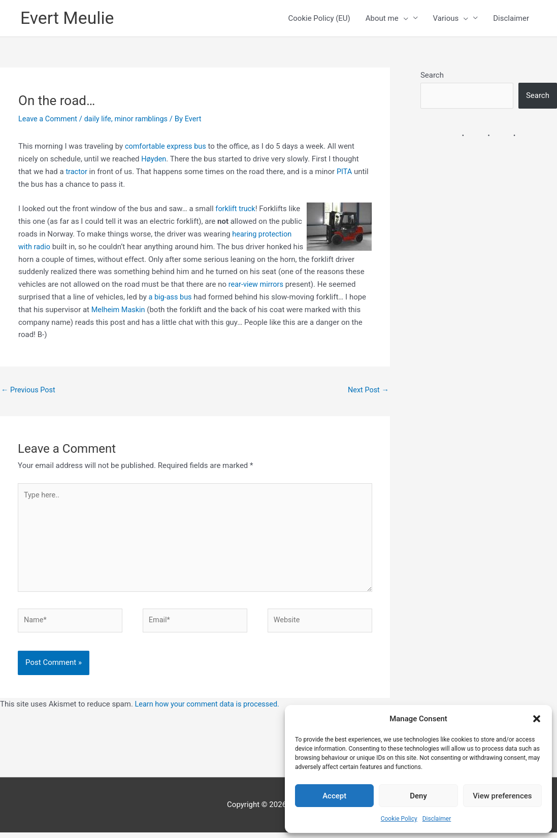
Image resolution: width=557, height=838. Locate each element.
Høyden (154, 159)
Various (451, 19)
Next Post (367, 390)
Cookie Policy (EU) (319, 18)
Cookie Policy (399, 818)
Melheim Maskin (119, 309)
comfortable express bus (167, 146)
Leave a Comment (49, 119)
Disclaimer (436, 818)
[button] (537, 719)
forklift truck (235, 209)
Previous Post (29, 390)
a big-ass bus (171, 296)
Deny (418, 795)
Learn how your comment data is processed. (210, 710)
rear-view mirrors (256, 284)
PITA (346, 172)
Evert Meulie (69, 18)
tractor (76, 172)
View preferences (502, 795)
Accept (334, 795)
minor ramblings (145, 119)
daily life (100, 119)
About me (387, 19)
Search (432, 75)
